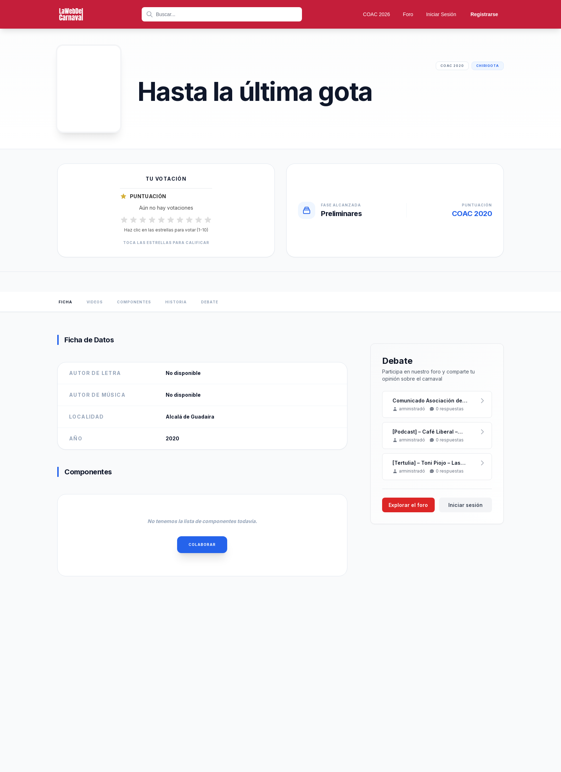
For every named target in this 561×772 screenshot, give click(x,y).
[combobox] (222, 14)
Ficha (65, 302)
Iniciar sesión (465, 505)
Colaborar (202, 544)
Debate (209, 302)
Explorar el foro (408, 505)
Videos (95, 302)
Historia (176, 302)
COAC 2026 (376, 14)
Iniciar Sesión (441, 14)
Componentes (134, 302)
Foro (408, 14)
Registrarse (484, 14)
